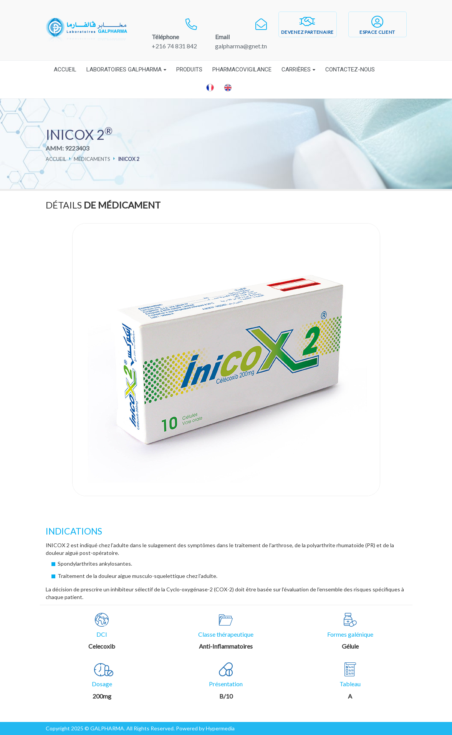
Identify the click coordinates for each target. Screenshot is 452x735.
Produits (189, 69)
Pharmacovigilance (242, 69)
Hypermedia (220, 728)
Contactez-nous (350, 69)
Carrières (296, 69)
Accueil (65, 69)
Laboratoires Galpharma (124, 69)
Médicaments (92, 159)
